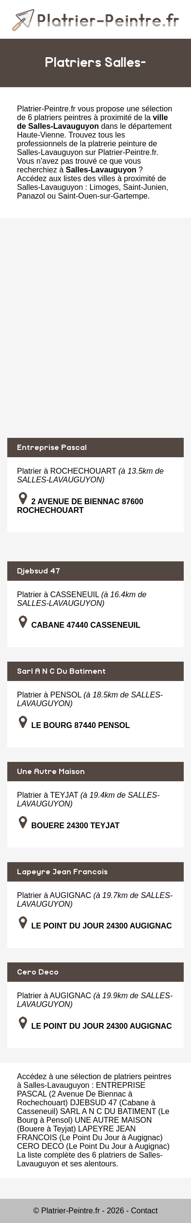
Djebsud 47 (38, 571)
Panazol (31, 196)
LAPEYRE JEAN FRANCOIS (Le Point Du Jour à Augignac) (90, 1133)
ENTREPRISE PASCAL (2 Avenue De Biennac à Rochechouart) (81, 1094)
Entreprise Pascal (52, 447)
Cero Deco (38, 972)
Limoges (103, 187)
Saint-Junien (144, 187)
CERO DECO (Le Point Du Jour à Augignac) (93, 1146)
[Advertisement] (95, 327)
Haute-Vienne (40, 135)
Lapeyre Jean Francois (62, 872)
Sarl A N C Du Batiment (61, 671)
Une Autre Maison (51, 771)
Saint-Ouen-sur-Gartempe (103, 196)
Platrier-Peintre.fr (46, 109)
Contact (144, 1211)
